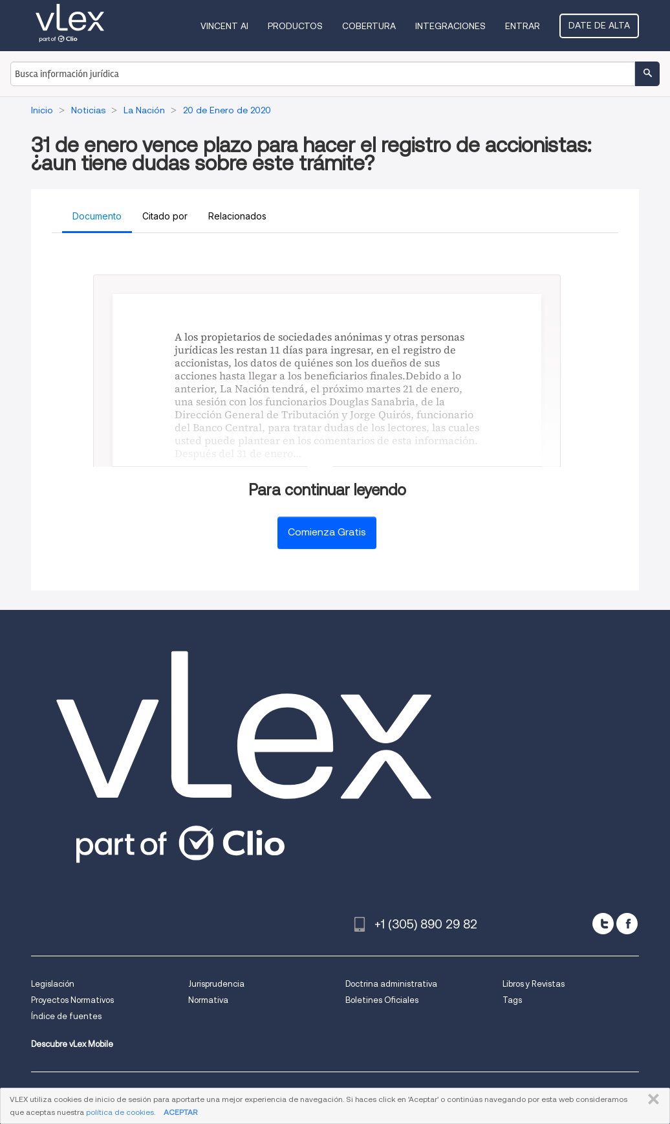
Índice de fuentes (66, 1016)
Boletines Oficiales (381, 1000)
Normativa (208, 1000)
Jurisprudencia (216, 984)
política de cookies (120, 1112)
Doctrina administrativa (391, 984)
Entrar (522, 26)
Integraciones (450, 26)
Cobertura (369, 26)
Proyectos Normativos (72, 1000)
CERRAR (651, 1099)
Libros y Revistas (534, 984)
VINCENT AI (224, 26)
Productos (295, 26)
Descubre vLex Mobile (72, 1044)
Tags (512, 1000)
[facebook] (627, 923)
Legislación (52, 984)
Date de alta (599, 25)
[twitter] (603, 923)
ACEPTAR (180, 1112)
